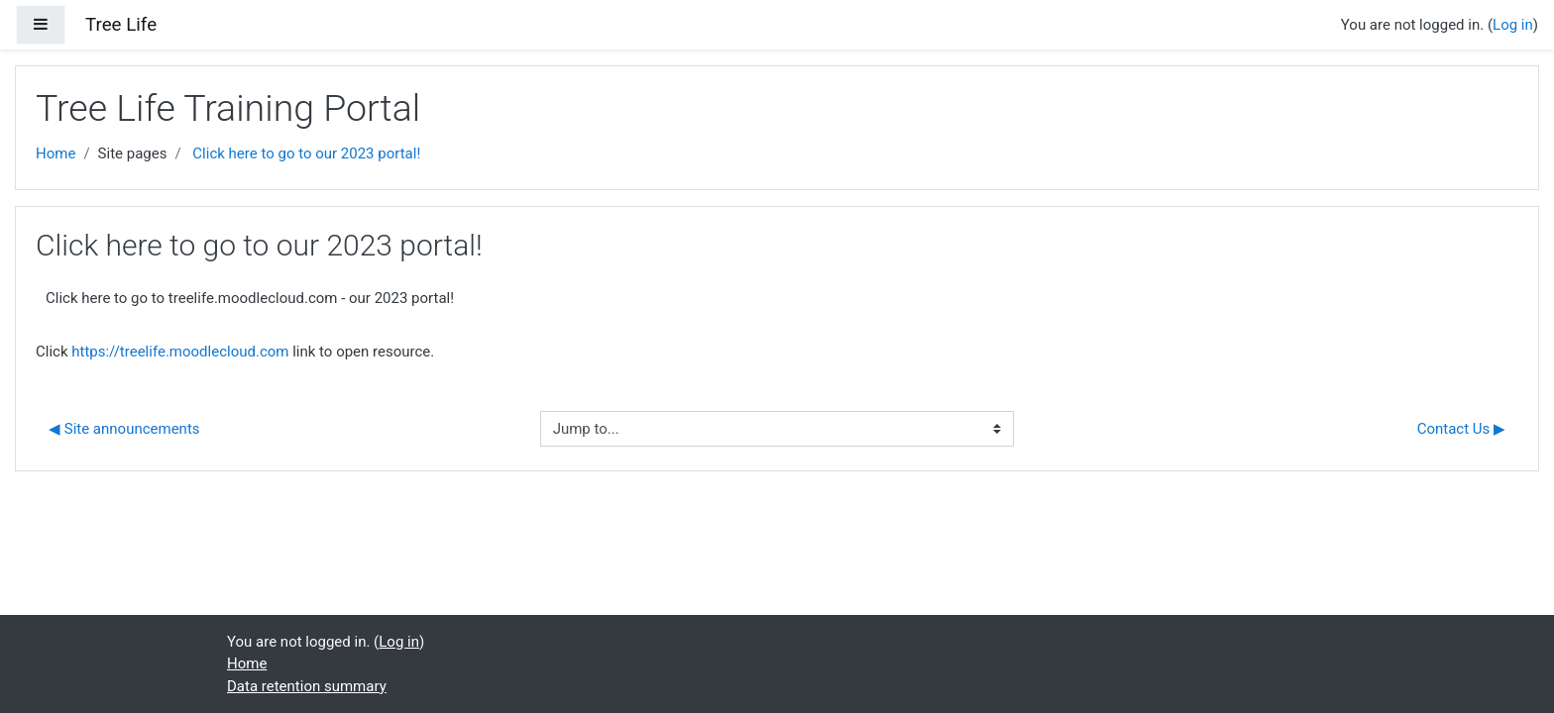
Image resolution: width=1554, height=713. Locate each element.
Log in (1513, 25)
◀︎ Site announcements (124, 429)
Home (55, 153)
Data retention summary (307, 686)
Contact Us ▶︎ (1461, 429)
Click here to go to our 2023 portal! (306, 153)
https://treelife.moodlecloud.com (179, 351)
